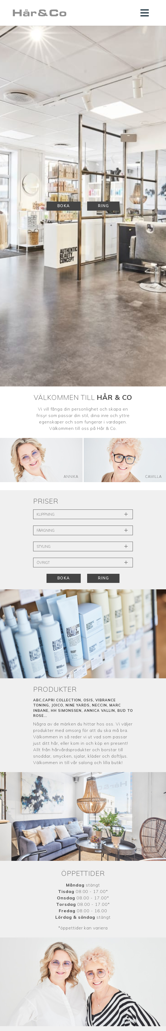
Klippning (83, 514)
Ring (103, 205)
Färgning (83, 530)
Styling (83, 546)
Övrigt (83, 562)
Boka (63, 205)
